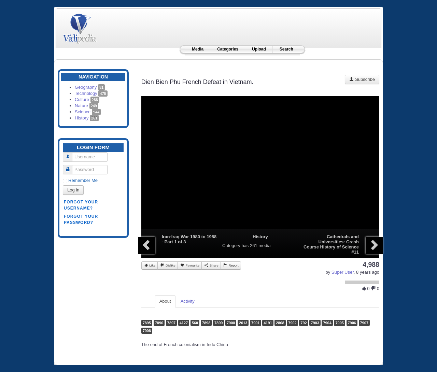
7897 (171, 323)
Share (211, 265)
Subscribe (362, 79)
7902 (292, 323)
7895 (147, 323)
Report (231, 265)
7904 (327, 323)
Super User (343, 272)
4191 (268, 323)
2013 (243, 323)
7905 (339, 323)
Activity (188, 301)
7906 (352, 323)
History (87, 117)
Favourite (189, 265)
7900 (231, 323)
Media (197, 49)
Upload (259, 49)
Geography (90, 87)
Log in (73, 189)
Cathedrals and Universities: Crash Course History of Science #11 (331, 244)
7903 (315, 323)
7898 (206, 323)
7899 (218, 323)
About (165, 301)
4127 (184, 323)
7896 (159, 323)
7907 (364, 323)
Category (231, 245)
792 (303, 323)
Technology (91, 93)
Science (88, 111)
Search (286, 49)
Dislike (167, 265)
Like (150, 265)
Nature (86, 105)
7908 (147, 331)
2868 (280, 323)
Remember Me (83, 180)
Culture (87, 99)
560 (195, 323)
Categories (227, 49)
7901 (255, 323)
